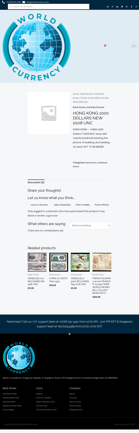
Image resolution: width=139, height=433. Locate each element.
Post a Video (82, 204)
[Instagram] (112, 6)
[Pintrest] (122, 6)
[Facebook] (131, 6)
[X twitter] (136, 6)
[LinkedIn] (117, 6)
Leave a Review (39, 204)
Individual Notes (96, 107)
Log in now (52, 215)
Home (76, 94)
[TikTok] (127, 6)
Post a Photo (101, 204)
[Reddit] (108, 6)
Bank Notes (87, 94)
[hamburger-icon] (134, 46)
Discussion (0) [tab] (36, 182)
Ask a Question (62, 204)
